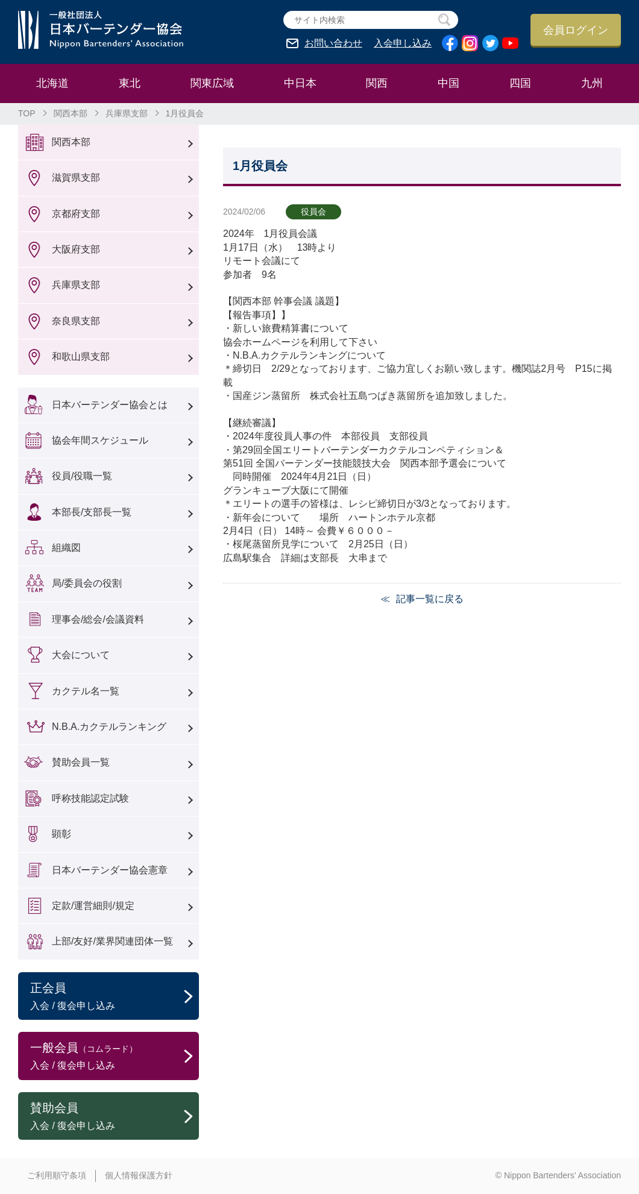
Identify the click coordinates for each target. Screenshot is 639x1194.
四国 (520, 83)
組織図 (66, 547)
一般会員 (114, 1056)
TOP (27, 113)
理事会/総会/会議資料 (98, 619)
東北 (129, 83)
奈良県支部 (76, 321)
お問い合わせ (333, 43)
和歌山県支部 (81, 356)
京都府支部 (76, 214)
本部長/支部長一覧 (91, 512)
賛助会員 (114, 1117)
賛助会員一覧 (81, 762)
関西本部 (70, 113)
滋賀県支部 (76, 177)
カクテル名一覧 (85, 691)
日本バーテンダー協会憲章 (110, 870)
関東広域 (212, 83)
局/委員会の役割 (87, 583)
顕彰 (61, 834)
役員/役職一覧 (82, 476)
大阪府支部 (76, 249)
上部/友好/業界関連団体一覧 (112, 941)
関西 (377, 83)
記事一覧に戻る (430, 599)
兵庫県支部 (126, 113)
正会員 (114, 997)
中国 (448, 83)
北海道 (52, 83)
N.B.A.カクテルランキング (109, 726)
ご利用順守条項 (56, 1175)
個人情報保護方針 (138, 1175)
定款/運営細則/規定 (93, 905)
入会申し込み (403, 43)
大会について (81, 655)
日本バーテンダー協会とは (110, 405)
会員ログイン (575, 30)
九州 (592, 83)
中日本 (300, 83)
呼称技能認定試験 (90, 798)
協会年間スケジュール (100, 440)
